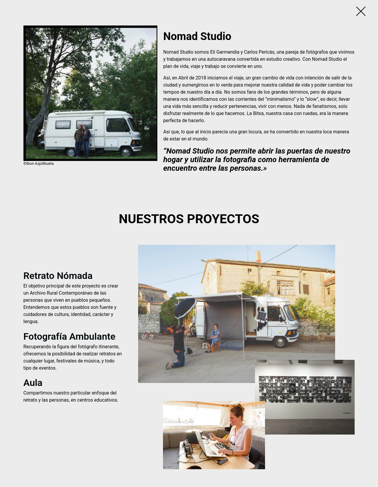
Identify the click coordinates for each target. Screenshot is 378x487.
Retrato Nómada (58, 275)
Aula (33, 382)
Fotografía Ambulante (69, 336)
